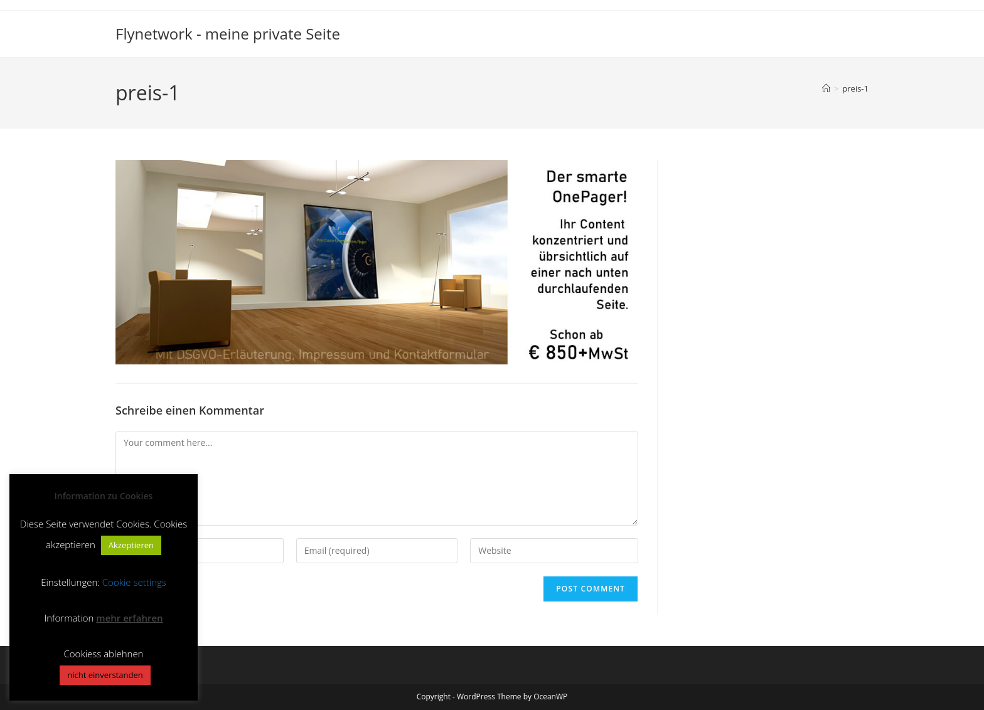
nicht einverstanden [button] (104, 675)
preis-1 (855, 88)
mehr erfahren (129, 618)
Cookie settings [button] (134, 582)
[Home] (826, 88)
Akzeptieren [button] (131, 545)
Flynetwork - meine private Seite (227, 33)
